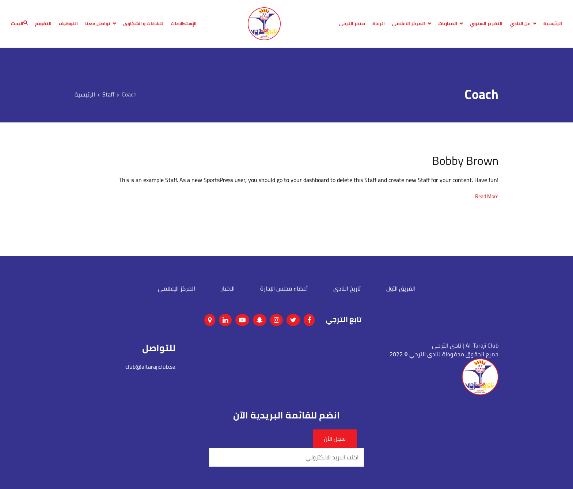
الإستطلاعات (184, 23)
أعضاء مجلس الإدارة (284, 288)
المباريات (447, 23)
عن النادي (520, 23)
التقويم (43, 23)
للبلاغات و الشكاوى (143, 23)
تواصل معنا (97, 23)
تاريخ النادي (347, 288)
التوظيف (68, 23)
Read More (486, 196)
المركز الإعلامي (176, 288)
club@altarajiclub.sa (150, 366)
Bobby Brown (465, 160)
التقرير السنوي (486, 23)
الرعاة (378, 23)
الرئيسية (552, 23)
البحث (19, 23)
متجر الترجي (352, 23)
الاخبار (228, 288)
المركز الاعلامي (408, 23)
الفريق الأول (400, 288)
